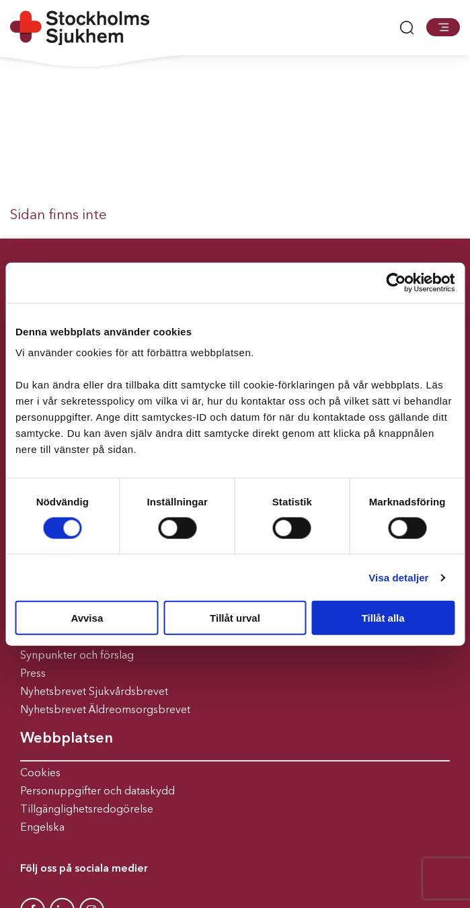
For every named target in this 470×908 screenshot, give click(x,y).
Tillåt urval (235, 618)
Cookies (40, 773)
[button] (443, 27)
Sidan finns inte (58, 215)
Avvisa (87, 618)
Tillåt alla (383, 618)
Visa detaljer (398, 577)
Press (33, 674)
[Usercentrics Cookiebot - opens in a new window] (396, 282)
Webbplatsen (66, 739)
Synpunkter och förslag (77, 656)
